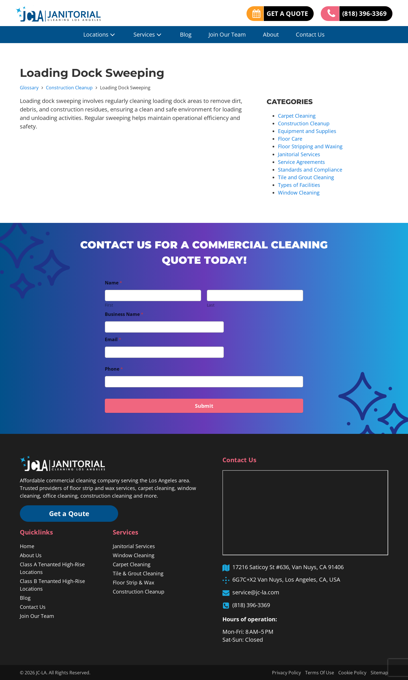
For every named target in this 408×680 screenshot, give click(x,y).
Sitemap (379, 672)
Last (210, 304)
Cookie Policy (352, 672)
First (109, 304)
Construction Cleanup (69, 88)
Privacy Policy (286, 672)
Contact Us (310, 34)
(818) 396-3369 (364, 13)
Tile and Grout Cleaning (306, 177)
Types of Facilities (299, 184)
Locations (99, 35)
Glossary (29, 88)
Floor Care (290, 138)
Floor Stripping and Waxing (310, 146)
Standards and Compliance (310, 169)
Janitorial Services (299, 154)
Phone (114, 368)
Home (27, 545)
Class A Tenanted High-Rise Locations (52, 568)
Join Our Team (227, 34)
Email (113, 339)
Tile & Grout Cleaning (138, 573)
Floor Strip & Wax (133, 582)
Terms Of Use (319, 672)
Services (148, 35)
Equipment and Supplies (307, 131)
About (271, 34)
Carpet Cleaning (297, 115)
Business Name (124, 314)
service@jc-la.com (255, 592)
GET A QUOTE (287, 13)
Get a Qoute (69, 513)
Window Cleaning (299, 192)
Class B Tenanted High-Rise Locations (52, 584)
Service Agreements (301, 161)
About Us (31, 555)
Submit (204, 405)
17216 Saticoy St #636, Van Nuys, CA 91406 (288, 567)
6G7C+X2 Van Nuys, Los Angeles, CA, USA (286, 579)
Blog (186, 34)
